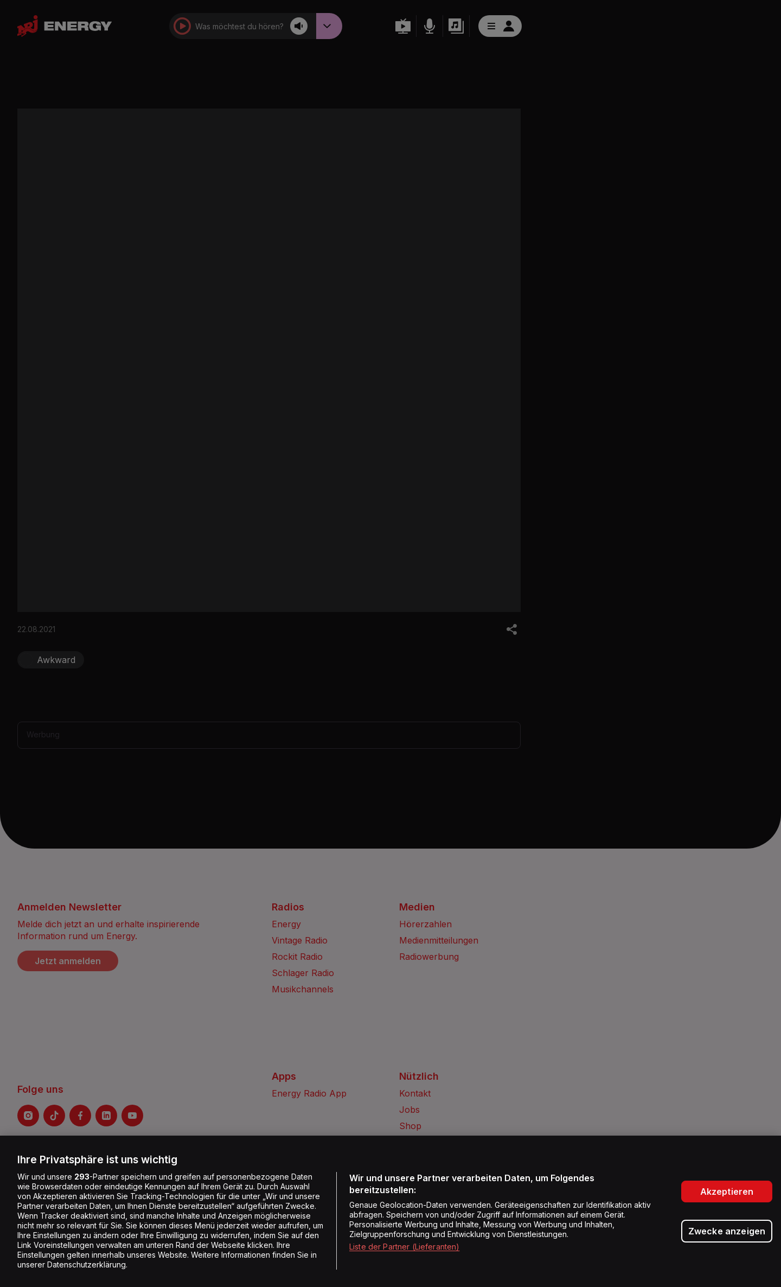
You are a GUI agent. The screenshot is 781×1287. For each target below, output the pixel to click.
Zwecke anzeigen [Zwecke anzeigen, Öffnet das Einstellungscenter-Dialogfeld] (726, 1231)
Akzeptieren (727, 1191)
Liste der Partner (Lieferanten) (404, 1246)
